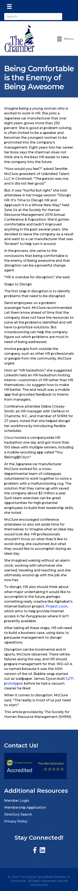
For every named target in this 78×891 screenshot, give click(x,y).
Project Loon (56, 606)
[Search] (33, 16)
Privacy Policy (15, 821)
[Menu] (9, 6)
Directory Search (18, 814)
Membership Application (25, 807)
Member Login (16, 801)
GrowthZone (39, 884)
